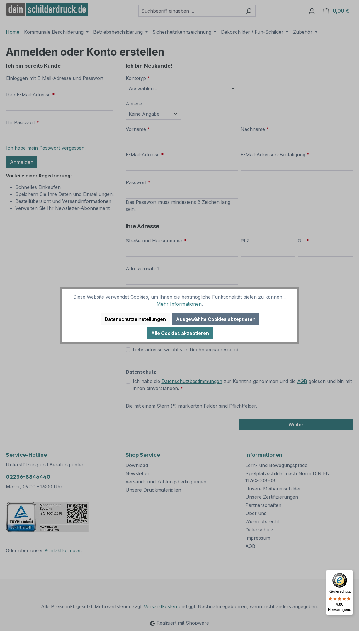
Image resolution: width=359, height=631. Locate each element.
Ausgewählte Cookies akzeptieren (216, 319)
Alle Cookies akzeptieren (180, 333)
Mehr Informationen (179, 304)
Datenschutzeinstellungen (135, 319)
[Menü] (349, 573)
